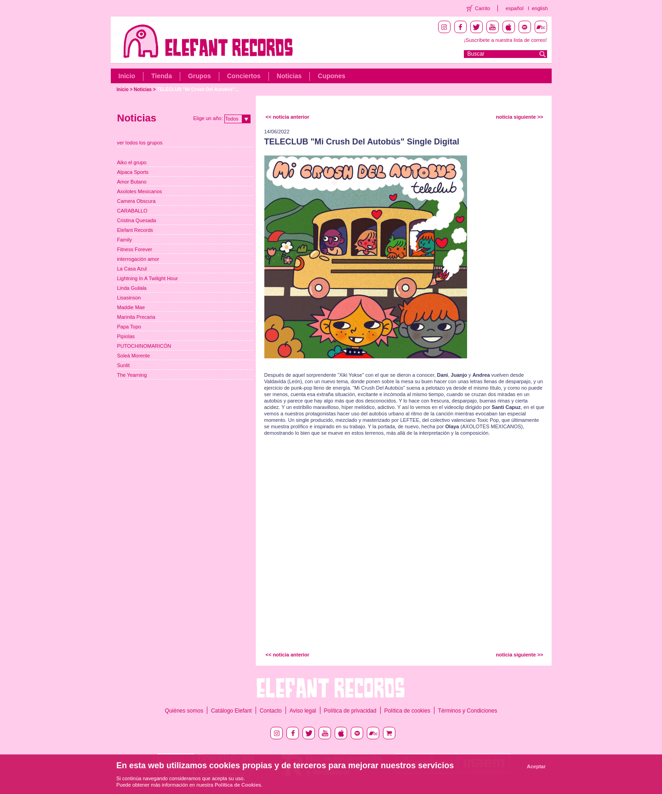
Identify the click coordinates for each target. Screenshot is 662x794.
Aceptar (536, 766)
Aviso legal (303, 711)
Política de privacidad (350, 711)
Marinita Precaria (136, 317)
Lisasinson (129, 297)
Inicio (127, 76)
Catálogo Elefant (231, 711)
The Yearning (132, 375)
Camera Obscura (136, 201)
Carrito (482, 8)
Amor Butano (132, 181)
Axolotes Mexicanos (139, 191)
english (540, 8)
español (515, 8)
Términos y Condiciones (467, 711)
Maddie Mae (131, 307)
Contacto (271, 711)
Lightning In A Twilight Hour (147, 278)
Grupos (199, 76)
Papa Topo (129, 326)
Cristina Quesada (136, 220)
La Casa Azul (132, 268)
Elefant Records (135, 230)
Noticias (289, 76)
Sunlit (123, 365)
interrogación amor (138, 259)
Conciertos (244, 76)
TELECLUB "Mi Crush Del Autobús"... (198, 89)
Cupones (331, 76)
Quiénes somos (184, 711)
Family (124, 239)
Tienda (161, 76)
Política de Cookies (238, 785)
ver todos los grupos (140, 142)
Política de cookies (407, 711)
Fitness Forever (134, 249)
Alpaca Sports (132, 172)
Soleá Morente (133, 355)
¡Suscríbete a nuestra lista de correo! (505, 40)
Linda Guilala (132, 288)
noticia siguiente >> (519, 117)
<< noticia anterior (287, 117)
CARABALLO (132, 210)
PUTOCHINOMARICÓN (144, 346)
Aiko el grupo (132, 162)
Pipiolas (126, 336)
